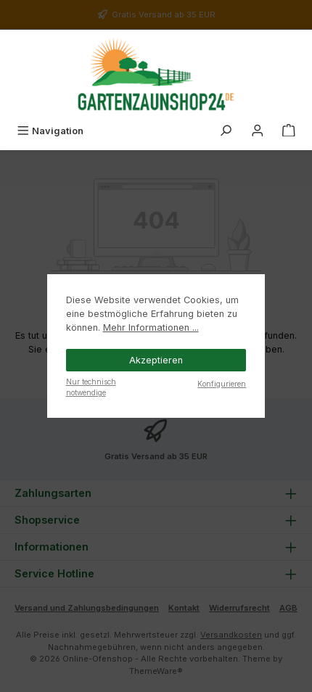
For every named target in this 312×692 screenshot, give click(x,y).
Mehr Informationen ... (151, 327)
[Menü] (50, 131)
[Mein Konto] (258, 131)
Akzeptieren (156, 360)
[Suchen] (226, 131)
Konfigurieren (221, 383)
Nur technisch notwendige (91, 387)
